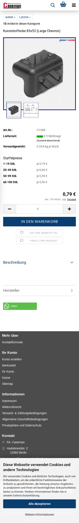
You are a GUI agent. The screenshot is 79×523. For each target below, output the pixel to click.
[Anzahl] (39, 209)
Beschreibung (14, 262)
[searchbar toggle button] (52, 5)
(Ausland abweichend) (48, 140)
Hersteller (11, 290)
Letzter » (25, 17)
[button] (9, 209)
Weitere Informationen (39, 514)
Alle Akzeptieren (39, 503)
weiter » (10, 17)
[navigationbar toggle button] (73, 5)
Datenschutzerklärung (26, 495)
